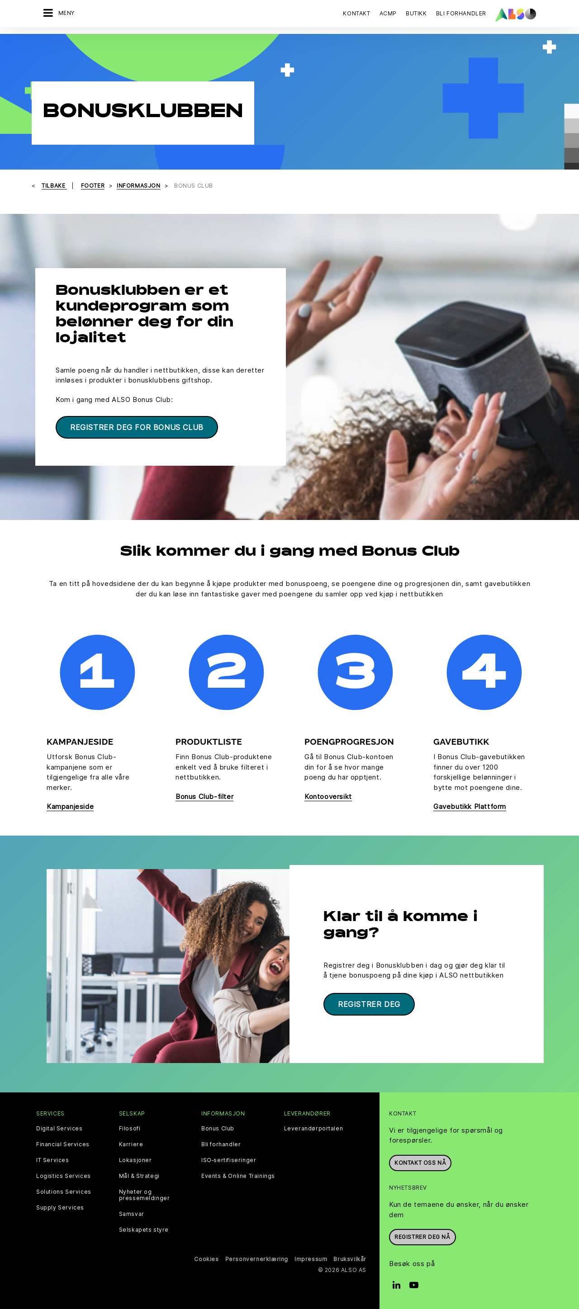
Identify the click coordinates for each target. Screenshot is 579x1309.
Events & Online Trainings (238, 1175)
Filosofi (130, 1128)
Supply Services (60, 1207)
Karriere (131, 1143)
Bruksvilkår (349, 1258)
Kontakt (356, 13)
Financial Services (63, 1143)
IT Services (52, 1159)
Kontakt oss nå (420, 1161)
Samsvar (131, 1213)
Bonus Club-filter (204, 796)
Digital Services (59, 1128)
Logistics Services (63, 1175)
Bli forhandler (221, 1143)
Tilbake (54, 185)
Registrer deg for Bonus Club (137, 427)
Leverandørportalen (313, 1128)
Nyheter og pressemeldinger (144, 1194)
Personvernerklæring (256, 1258)
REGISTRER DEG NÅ (422, 1236)
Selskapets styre (144, 1229)
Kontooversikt (328, 796)
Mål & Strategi (139, 1175)
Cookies (206, 1258)
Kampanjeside (70, 806)
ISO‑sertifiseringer (228, 1159)
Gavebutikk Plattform (469, 806)
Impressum (310, 1258)
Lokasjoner (135, 1159)
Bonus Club (217, 1128)
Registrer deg (369, 1003)
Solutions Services (63, 1191)
